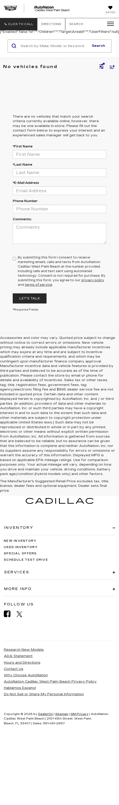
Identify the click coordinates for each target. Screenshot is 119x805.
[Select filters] (101, 67)
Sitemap (61, 714)
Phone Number (25, 201)
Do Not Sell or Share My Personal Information (44, 694)
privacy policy (92, 280)
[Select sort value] (111, 66)
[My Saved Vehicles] (110, 10)
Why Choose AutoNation (26, 675)
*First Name (23, 146)
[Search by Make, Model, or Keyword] (54, 46)
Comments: (22, 219)
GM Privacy (79, 714)
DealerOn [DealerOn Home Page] (45, 714)
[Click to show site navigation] (109, 24)
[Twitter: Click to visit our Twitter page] (22, 614)
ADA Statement (18, 656)
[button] (18, 24)
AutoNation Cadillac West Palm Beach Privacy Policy (50, 682)
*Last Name (22, 164)
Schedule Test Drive (26, 559)
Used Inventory (21, 547)
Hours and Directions (22, 663)
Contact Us (13, 669)
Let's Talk (29, 298)
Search (98, 46)
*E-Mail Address (26, 183)
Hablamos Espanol (20, 688)
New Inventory (20, 540)
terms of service (38, 285)
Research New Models (24, 650)
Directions (51, 24)
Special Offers (20, 553)
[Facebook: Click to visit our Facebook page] (10, 614)
